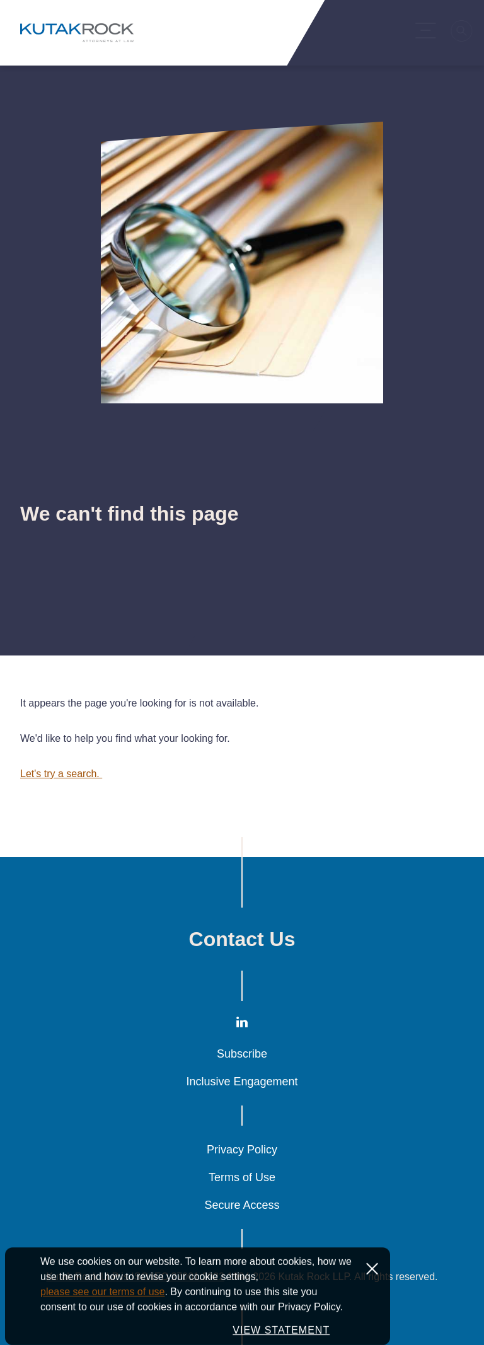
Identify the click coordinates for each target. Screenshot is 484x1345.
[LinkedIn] (242, 1025)
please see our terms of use (102, 1321)
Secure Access (241, 1205)
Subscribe (242, 1054)
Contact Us (242, 939)
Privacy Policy (242, 1149)
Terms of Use (242, 1177)
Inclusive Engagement (241, 1081)
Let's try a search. (61, 773)
